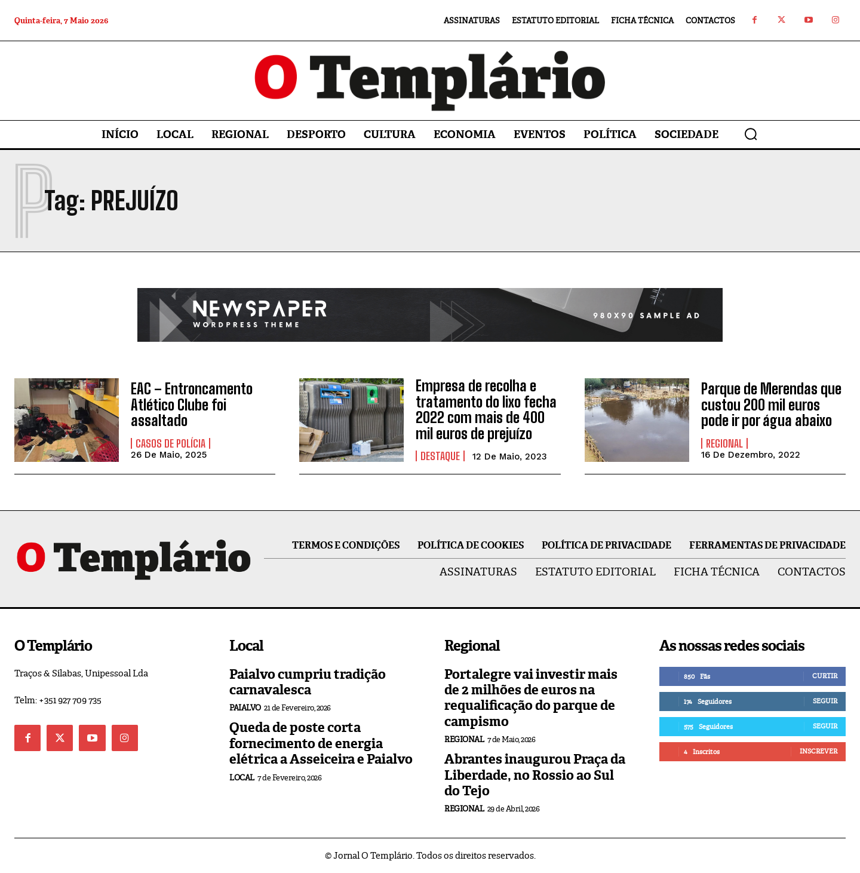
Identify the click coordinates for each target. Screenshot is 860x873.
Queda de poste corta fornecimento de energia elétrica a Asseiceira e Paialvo (321, 743)
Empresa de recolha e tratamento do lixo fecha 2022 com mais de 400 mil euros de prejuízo (486, 409)
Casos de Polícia (170, 443)
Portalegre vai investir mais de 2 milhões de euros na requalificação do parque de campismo (531, 698)
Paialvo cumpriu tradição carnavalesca (307, 682)
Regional (724, 443)
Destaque (440, 456)
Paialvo (245, 708)
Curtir (824, 676)
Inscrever (818, 751)
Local (241, 778)
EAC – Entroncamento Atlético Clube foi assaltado (192, 404)
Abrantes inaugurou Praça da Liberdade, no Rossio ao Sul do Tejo (534, 775)
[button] (750, 134)
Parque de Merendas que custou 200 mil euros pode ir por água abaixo (771, 404)
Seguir (825, 701)
